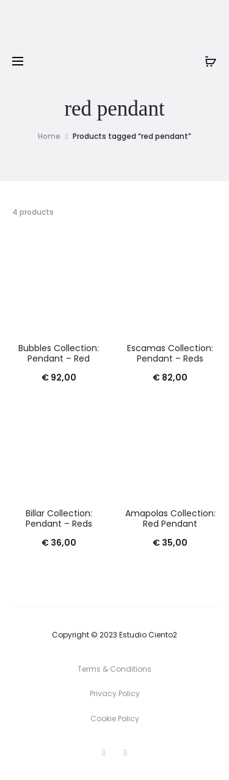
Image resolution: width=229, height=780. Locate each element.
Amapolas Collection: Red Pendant (170, 518)
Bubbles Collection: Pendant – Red (58, 353)
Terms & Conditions (114, 669)
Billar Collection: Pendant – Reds (59, 518)
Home (49, 136)
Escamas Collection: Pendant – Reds (170, 353)
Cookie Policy (114, 718)
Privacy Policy (115, 693)
